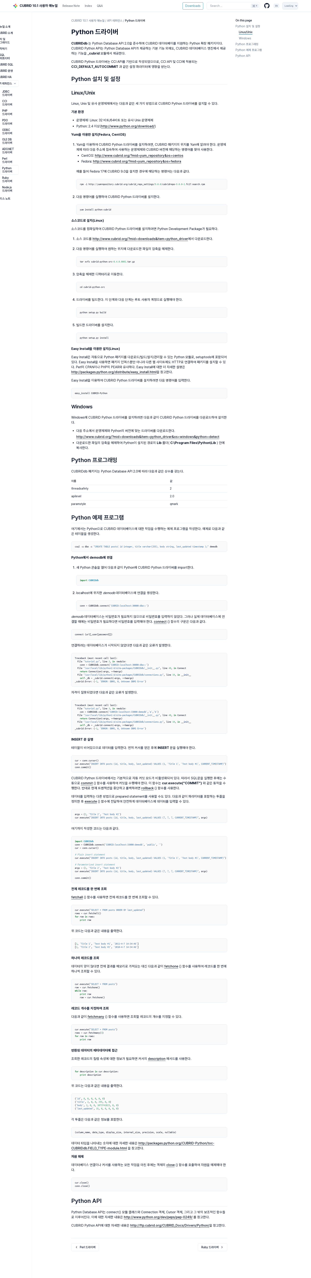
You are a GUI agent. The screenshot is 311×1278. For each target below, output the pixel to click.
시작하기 (18, 40)
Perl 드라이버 (26, 123)
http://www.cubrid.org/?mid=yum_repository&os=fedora (137, 161)
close (170, 1165)
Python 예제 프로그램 (249, 50)
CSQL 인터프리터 (23, 46)
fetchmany (96, 1017)
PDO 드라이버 (26, 98)
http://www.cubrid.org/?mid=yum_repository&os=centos (139, 156)
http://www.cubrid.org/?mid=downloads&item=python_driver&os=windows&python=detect (147, 437)
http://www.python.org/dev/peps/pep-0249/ (158, 1217)
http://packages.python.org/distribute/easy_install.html (114, 372)
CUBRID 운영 (21, 59)
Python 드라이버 (28, 130)
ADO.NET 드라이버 (29, 117)
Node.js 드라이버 (28, 142)
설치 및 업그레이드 (23, 34)
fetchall (77, 897)
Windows (245, 38)
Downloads (193, 5)
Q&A (100, 5)
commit (87, 783)
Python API (243, 55)
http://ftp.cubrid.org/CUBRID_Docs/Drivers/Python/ (169, 1225)
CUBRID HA (20, 65)
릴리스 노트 (19, 150)
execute (91, 801)
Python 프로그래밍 (247, 44)
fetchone (171, 966)
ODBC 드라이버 (27, 105)
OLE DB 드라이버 (28, 111)
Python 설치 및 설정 (248, 26)
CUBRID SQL (21, 53)
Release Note (71, 5)
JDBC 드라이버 (27, 80)
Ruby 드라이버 (26, 136)
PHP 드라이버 (26, 92)
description (157, 1059)
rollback (147, 788)
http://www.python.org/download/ (128, 126)
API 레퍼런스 (32, 72)
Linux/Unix (245, 32)
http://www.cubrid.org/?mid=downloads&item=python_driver (140, 239)
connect (160, 622)
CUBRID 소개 (21, 28)
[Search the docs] (233, 6)
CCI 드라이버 (26, 86)
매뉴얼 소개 (19, 21)
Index (88, 5)
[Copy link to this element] (122, 32)
